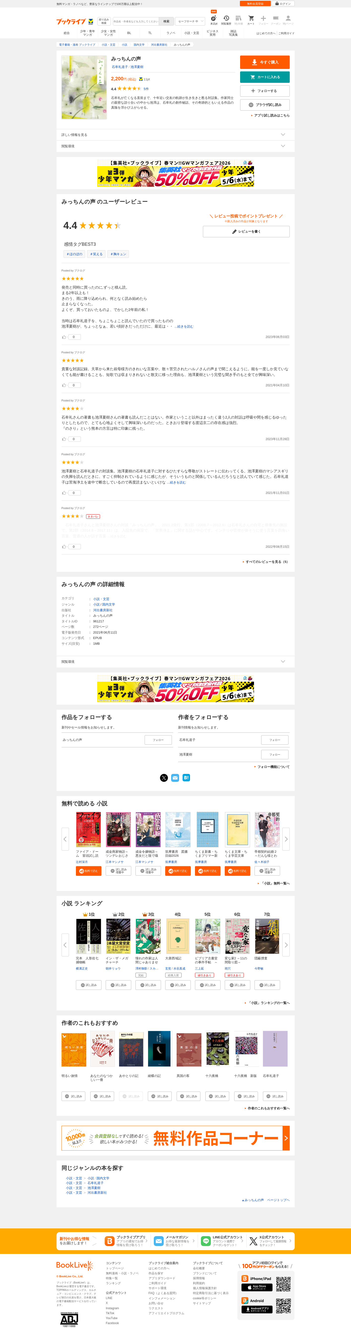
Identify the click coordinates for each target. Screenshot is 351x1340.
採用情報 (199, 1278)
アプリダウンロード (162, 1278)
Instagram (112, 1308)
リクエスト (156, 1308)
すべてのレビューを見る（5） (267, 562)
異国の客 (183, 1076)
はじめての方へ (266, 33)
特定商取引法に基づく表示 (211, 1293)
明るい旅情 (70, 1076)
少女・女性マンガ (108, 33)
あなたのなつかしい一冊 (101, 1078)
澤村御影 (141, 968)
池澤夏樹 (136, 67)
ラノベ (170, 33)
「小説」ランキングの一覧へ (269, 1003)
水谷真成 (179, 968)
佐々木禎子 (262, 862)
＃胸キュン (118, 254)
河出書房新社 (103, 610)
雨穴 (228, 968)
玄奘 (168, 968)
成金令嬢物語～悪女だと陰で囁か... (146, 855)
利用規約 (199, 1283)
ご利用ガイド (286, 33)
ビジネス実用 (213, 33)
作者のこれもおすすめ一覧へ (269, 1108)
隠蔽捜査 (261, 958)
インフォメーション (162, 1298)
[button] (88, 871)
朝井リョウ (113, 968)
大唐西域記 (173, 958)
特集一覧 (112, 1278)
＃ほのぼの (74, 254)
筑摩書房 (171, 862)
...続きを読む (184, 326)
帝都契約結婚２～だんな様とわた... (266, 855)
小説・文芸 (191, 33)
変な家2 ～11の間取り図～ (236, 960)
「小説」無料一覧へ (275, 883)
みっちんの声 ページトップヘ (266, 1200)
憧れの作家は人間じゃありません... (146, 962)
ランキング (113, 1283)
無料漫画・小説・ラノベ (122, 1273)
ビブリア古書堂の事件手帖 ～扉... (206, 962)
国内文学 (108, 604)
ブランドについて (205, 1273)
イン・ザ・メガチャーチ (117, 960)
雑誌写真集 (233, 33)
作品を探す (156, 1273)
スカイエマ (157, 968)
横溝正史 (82, 968)
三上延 (199, 968)
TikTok (110, 1313)
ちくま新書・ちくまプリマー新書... (206, 855)
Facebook (112, 1323)
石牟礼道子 (120, 67)
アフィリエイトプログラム (166, 1313)
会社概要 (199, 1268)
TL (150, 33)
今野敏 (259, 968)
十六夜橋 (211, 1076)
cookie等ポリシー (205, 1298)
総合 (67, 33)
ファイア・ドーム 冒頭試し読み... (87, 855)
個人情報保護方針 (205, 1288)
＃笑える (96, 254)
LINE (109, 1298)
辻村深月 (82, 862)
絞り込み (104, 21)
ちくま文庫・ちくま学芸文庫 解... (236, 855)
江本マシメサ (115, 862)
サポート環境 (157, 1288)
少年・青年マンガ (87, 33)
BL (129, 33)
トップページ (115, 1268)
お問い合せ (156, 1303)
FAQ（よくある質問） (163, 1293)
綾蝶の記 (154, 1076)
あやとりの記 (128, 1076)
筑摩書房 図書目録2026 (176, 853)
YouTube (112, 1318)
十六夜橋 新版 (245, 1076)
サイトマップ (202, 1303)
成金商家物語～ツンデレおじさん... (117, 855)
